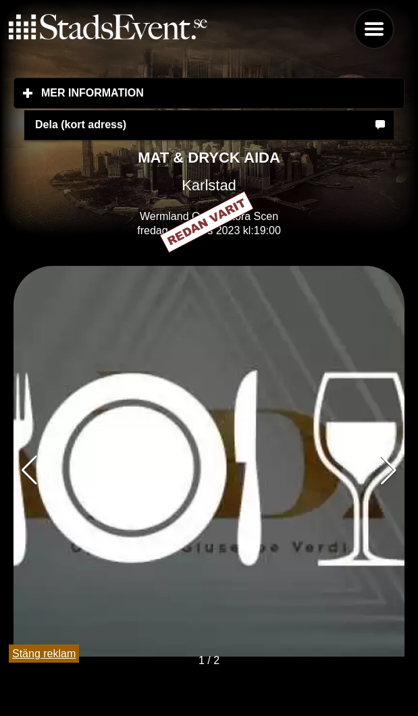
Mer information (172, 92)
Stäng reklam (44, 653)
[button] (389, 470)
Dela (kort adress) (80, 124)
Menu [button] (374, 29)
